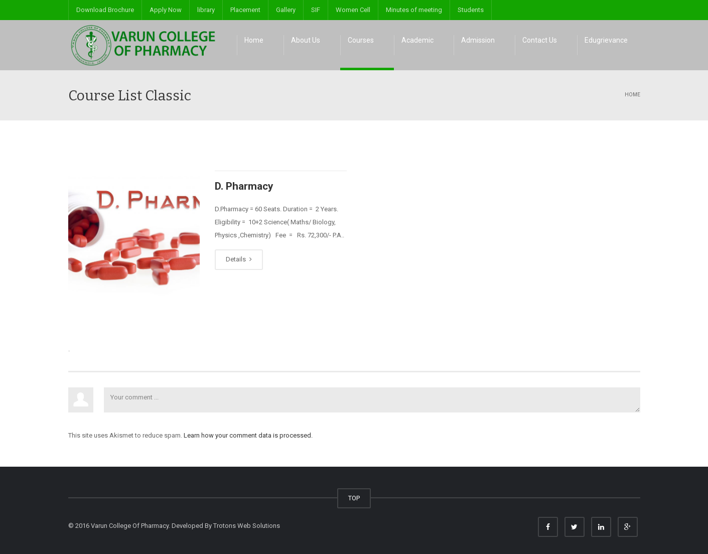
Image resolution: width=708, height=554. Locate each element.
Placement (245, 10)
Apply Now (166, 10)
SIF (315, 10)
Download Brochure (105, 10)
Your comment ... (372, 399)
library (206, 10)
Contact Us (539, 40)
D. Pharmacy (244, 186)
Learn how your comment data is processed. (248, 435)
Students (471, 10)
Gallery (286, 10)
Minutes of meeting (414, 10)
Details (239, 259)
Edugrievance (606, 40)
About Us (305, 40)
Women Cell (353, 10)
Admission (478, 40)
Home (253, 40)
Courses (361, 40)
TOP (354, 498)
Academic (417, 40)
